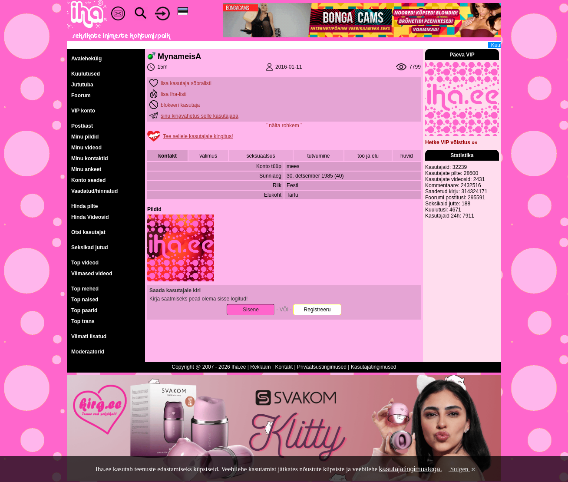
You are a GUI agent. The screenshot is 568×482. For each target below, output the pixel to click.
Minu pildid (85, 137)
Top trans (83, 321)
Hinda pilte (84, 206)
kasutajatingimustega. (410, 468)
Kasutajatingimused (373, 367)
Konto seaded (88, 180)
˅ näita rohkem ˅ (284, 125)
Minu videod (86, 148)
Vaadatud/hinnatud (94, 191)
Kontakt (284, 367)
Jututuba (82, 85)
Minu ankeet (86, 169)
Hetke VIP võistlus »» (451, 142)
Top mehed (85, 289)
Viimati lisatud (88, 336)
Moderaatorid (87, 352)
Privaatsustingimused (322, 367)
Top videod (85, 263)
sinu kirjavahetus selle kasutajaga (199, 116)
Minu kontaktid (89, 158)
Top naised (84, 300)
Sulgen (463, 468)
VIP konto (83, 111)
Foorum (81, 95)
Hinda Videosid (90, 217)
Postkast (82, 126)
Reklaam (260, 367)
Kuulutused (85, 74)
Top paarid (84, 310)
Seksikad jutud (89, 247)
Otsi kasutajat (88, 232)
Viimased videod (91, 274)
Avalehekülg (86, 59)
